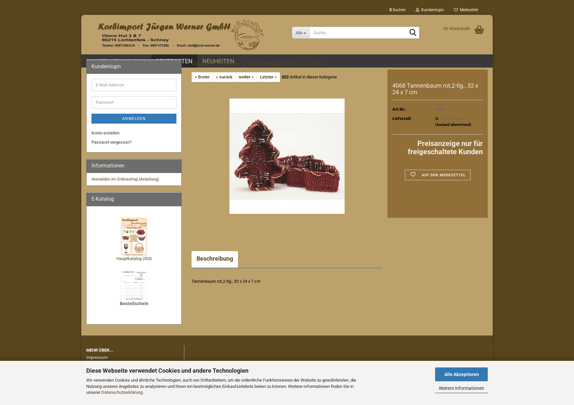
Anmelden (134, 118)
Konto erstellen (105, 132)
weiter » (246, 76)
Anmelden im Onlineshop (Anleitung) (125, 179)
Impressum (97, 357)
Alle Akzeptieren (461, 374)
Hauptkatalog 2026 (134, 258)
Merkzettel (466, 10)
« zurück (224, 76)
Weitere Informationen (461, 388)
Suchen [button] (397, 10)
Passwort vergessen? (111, 142)
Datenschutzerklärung (122, 392)
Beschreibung (214, 258)
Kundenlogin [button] (430, 10)
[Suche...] (300, 33)
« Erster (202, 76)
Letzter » (268, 76)
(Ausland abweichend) (453, 125)
